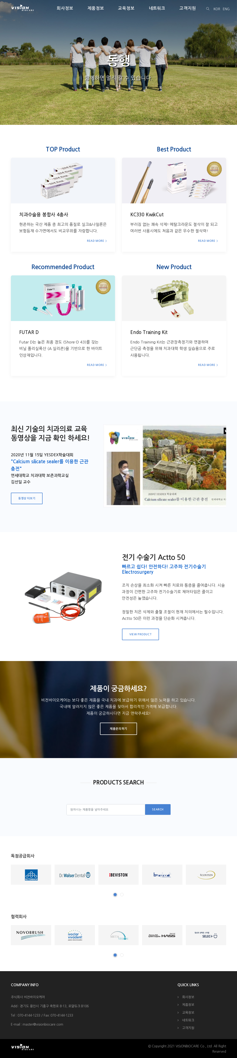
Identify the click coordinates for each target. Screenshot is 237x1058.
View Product (140, 634)
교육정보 (126, 8)
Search (158, 809)
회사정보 (65, 8)
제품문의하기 (118, 728)
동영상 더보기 (26, 498)
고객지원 (187, 8)
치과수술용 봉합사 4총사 (43, 214)
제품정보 (95, 8)
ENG (226, 9)
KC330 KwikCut (146, 214)
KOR (216, 9)
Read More (95, 240)
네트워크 (157, 8)
